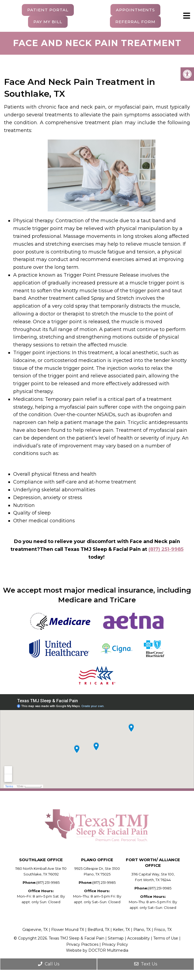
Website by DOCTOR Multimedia (97, 950)
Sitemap (116, 938)
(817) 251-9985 (165, 549)
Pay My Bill (47, 21)
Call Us (48, 963)
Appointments (135, 9)
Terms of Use (165, 938)
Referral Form (135, 21)
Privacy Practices (82, 944)
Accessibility (139, 938)
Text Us (145, 963)
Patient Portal (47, 9)
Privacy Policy (115, 944)
